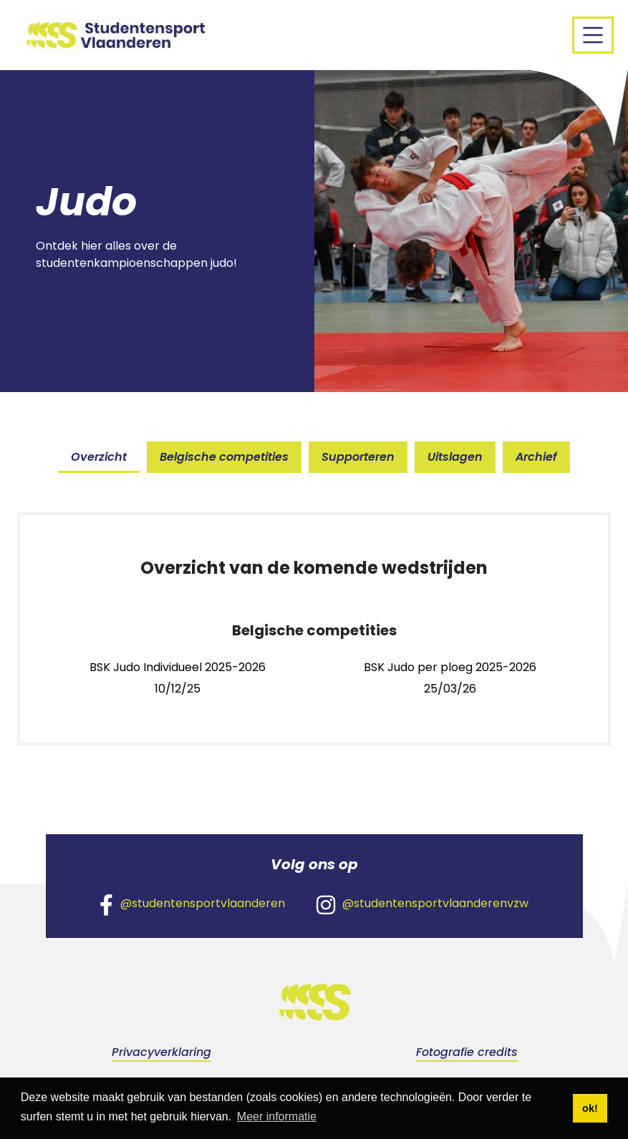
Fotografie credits (467, 1052)
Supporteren (358, 457)
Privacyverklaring (161, 1052)
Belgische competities (224, 457)
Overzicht (99, 457)
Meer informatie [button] (277, 1116)
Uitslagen (455, 457)
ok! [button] (590, 1108)
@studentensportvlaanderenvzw (422, 904)
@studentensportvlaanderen (192, 904)
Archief (536, 457)
